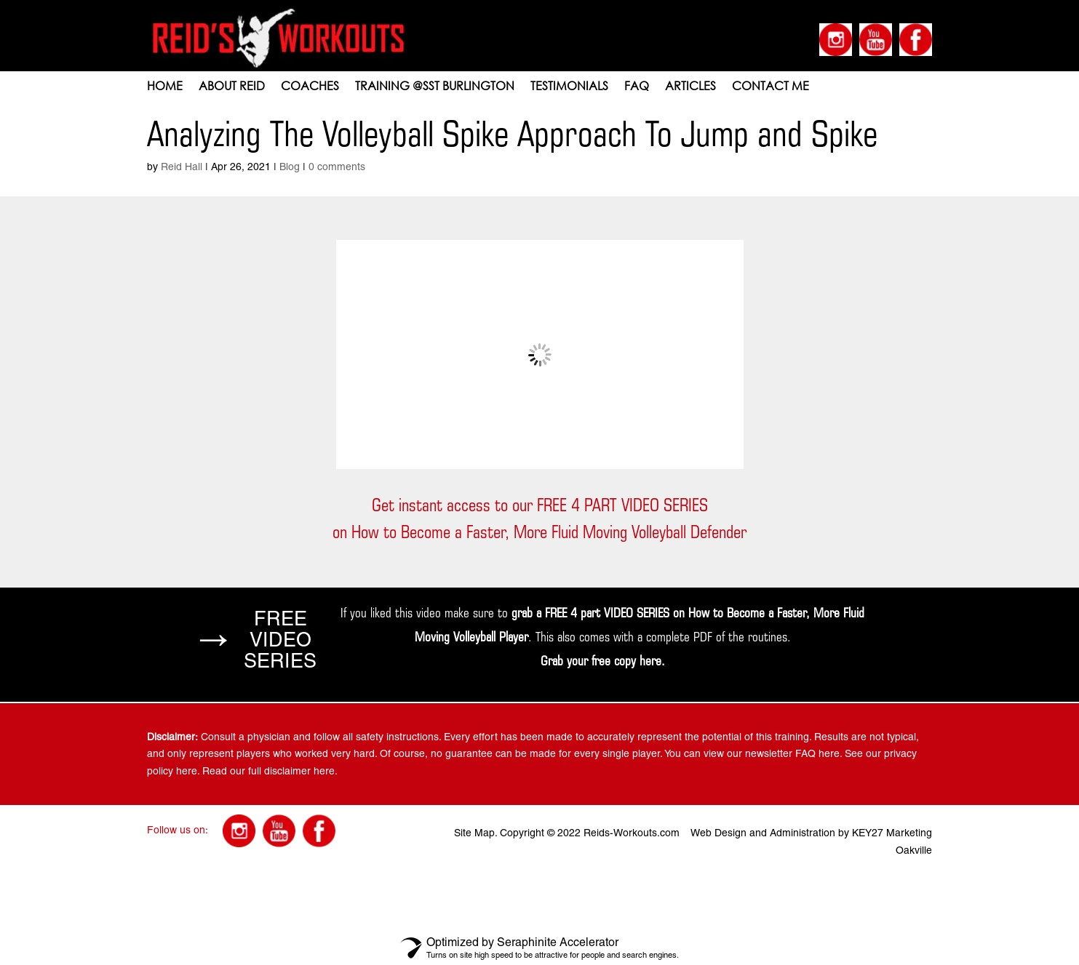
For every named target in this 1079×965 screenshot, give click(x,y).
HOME (165, 87)
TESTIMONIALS (569, 87)
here (650, 660)
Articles (690, 87)
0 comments (336, 166)
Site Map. (475, 832)
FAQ (636, 87)
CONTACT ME (770, 87)
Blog (289, 166)
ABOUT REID (232, 87)
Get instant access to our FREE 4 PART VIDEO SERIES (540, 505)
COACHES (310, 87)
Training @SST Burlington (434, 87)
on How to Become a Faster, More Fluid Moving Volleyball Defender (539, 531)
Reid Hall (181, 166)
